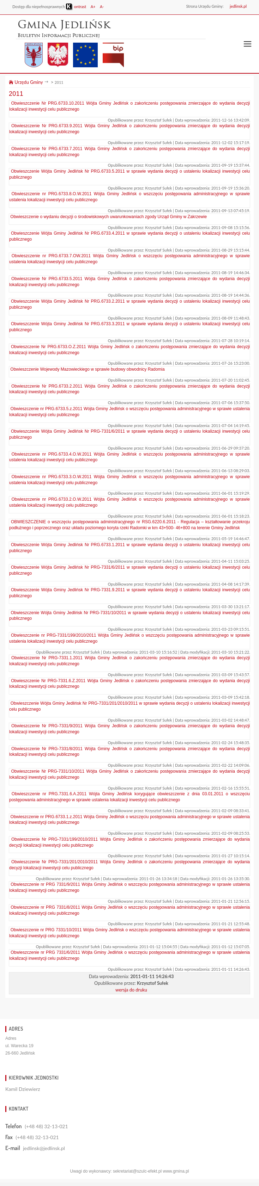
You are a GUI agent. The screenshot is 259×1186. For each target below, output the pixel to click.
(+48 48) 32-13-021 (46, 1126)
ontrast (76, 6)
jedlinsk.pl (238, 6)
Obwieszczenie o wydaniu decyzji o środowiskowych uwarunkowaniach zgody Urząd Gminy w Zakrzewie (108, 216)
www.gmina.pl (176, 1171)
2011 (59, 82)
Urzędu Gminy (26, 82)
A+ (93, 6)
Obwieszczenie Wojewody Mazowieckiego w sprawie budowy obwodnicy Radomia (87, 369)
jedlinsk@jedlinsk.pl (44, 1148)
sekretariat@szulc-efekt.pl (137, 1171)
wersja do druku (131, 990)
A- (102, 6)
